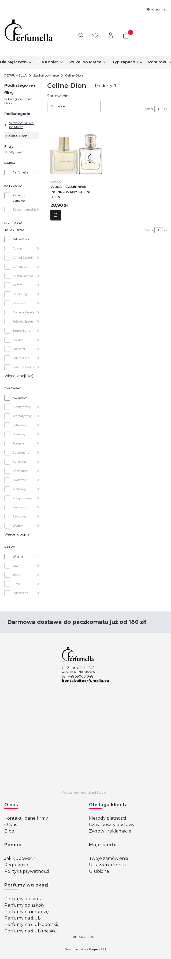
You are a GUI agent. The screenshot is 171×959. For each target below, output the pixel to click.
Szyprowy (20, 516)
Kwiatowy (20, 398)
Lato (15, 565)
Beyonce (19, 303)
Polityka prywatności (26, 871)
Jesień (17, 575)
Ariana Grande (23, 276)
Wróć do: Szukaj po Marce (19, 125)
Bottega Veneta (24, 312)
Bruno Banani (23, 330)
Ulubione (99, 871)
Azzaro (17, 285)
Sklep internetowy (83, 949)
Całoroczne (20, 593)
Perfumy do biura (23, 898)
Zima (16, 584)
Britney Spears (23, 321)
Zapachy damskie (19, 197)
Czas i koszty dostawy (112, 824)
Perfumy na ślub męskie (30, 930)
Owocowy (20, 480)
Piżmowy (19, 489)
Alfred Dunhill (23, 257)
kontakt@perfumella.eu (85, 680)
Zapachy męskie (24, 209)
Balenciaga (21, 294)
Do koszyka (55, 215)
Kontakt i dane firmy (26, 818)
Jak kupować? (19, 858)
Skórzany (19, 507)
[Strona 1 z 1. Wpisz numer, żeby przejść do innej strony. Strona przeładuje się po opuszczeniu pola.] (158, 109)
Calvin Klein (21, 358)
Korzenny (20, 462)
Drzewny (19, 434)
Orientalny (20, 471)
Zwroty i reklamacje (110, 831)
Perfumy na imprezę (26, 911)
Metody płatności (107, 818)
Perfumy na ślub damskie (32, 924)
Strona (150, 108)
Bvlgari (18, 340)
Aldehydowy (22, 407)
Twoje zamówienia (108, 858)
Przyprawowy (22, 498)
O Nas (10, 824)
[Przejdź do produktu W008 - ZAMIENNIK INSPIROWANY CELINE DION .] (76, 148)
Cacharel (19, 349)
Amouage (20, 267)
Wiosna (18, 556)
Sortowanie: (58, 95)
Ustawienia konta (107, 864)
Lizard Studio (96, 792)
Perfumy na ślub (22, 918)
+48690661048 (81, 676)
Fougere (18, 443)
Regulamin (16, 864)
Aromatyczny (22, 416)
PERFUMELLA (15, 75)
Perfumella (20, 172)
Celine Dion (21, 239)
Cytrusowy (20, 425)
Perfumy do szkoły (24, 905)
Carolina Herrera (24, 367)
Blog (9, 831)
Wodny (18, 525)
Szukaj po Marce (46, 75)
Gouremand (21, 452)
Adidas (17, 248)
